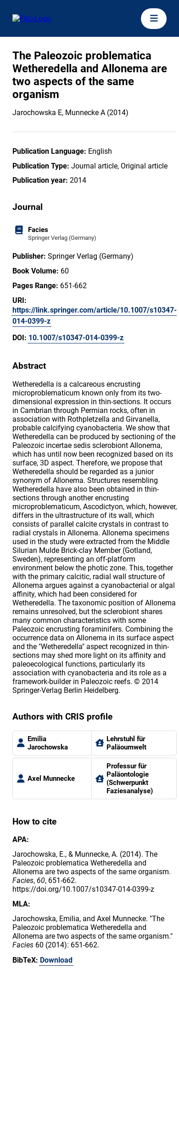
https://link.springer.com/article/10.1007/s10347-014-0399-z (94, 315)
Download (56, 960)
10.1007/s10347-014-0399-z (75, 337)
